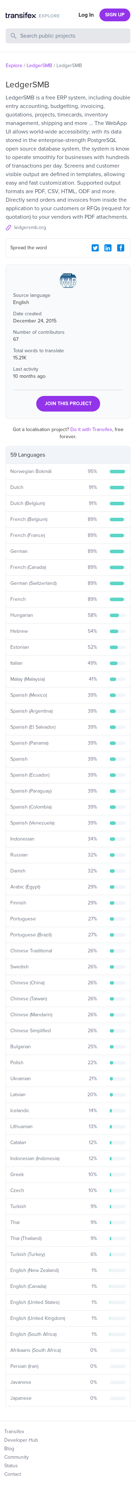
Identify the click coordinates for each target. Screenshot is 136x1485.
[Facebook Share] (120, 247)
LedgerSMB (39, 65)
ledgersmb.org (30, 227)
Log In (86, 14)
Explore (14, 65)
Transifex (14, 1432)
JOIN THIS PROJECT (68, 404)
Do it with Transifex (91, 429)
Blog (9, 1449)
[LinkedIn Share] (108, 247)
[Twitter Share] (95, 247)
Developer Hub (21, 1440)
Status (11, 1466)
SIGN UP (115, 15)
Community (16, 1457)
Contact (12, 1474)
